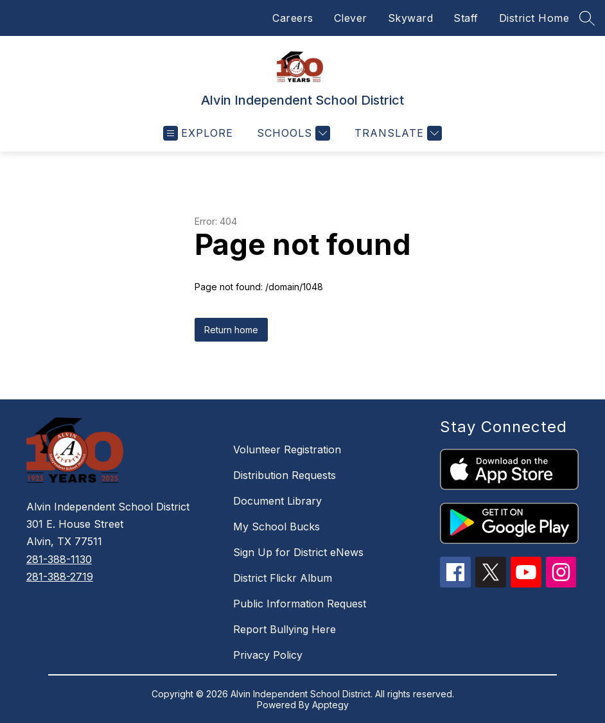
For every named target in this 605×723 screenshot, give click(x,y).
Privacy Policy (267, 655)
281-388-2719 (59, 576)
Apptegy (330, 704)
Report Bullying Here (284, 629)
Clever (350, 18)
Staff (465, 18)
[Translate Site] (396, 133)
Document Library (277, 500)
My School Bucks (276, 526)
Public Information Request (299, 603)
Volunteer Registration (287, 449)
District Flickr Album (282, 577)
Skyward (411, 18)
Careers (292, 18)
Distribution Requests (284, 475)
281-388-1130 (59, 559)
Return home (231, 329)
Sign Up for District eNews (298, 552)
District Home (534, 18)
